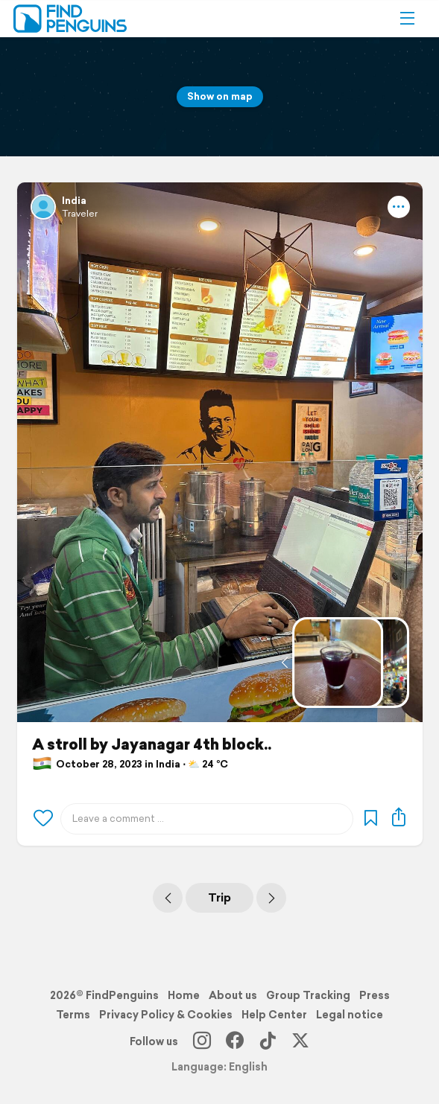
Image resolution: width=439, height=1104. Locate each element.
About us (233, 995)
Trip (219, 897)
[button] (407, 18)
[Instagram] (202, 1041)
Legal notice (349, 1014)
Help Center (274, 1014)
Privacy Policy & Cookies (166, 1014)
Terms (73, 1014)
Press (374, 995)
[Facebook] (235, 1041)
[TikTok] (268, 1041)
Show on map (220, 96)
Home (184, 995)
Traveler (80, 213)
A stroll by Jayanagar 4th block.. (151, 744)
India (74, 200)
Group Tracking (308, 995)
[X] (300, 1041)
